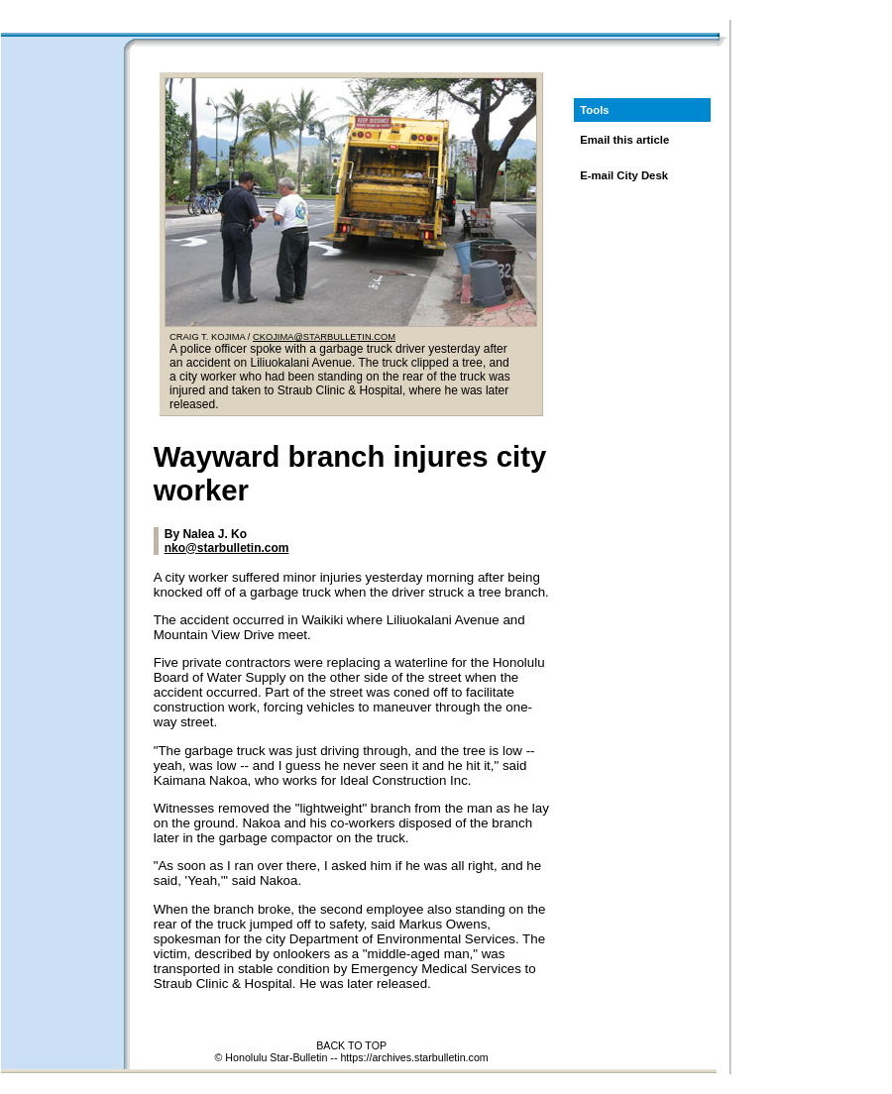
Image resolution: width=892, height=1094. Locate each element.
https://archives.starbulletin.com (414, 1057)
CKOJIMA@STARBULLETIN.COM (324, 337)
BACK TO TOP (351, 1045)
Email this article (624, 140)
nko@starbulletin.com (227, 548)
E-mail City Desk (624, 175)
